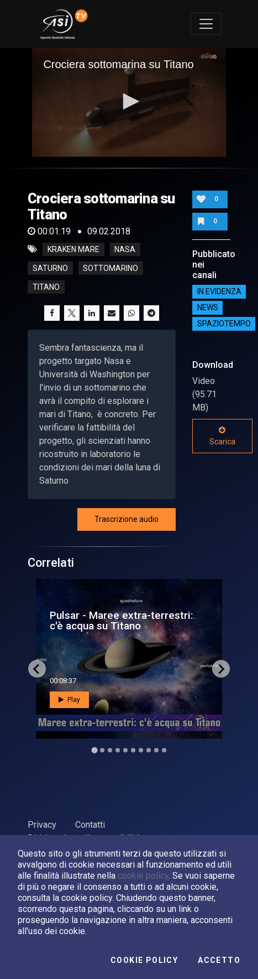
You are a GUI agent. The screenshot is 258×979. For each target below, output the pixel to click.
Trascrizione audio (126, 519)
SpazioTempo (224, 323)
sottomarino (110, 268)
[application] (128, 102)
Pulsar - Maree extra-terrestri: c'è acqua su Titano (121, 620)
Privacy (42, 824)
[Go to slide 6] (133, 750)
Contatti (90, 824)
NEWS (207, 307)
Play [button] (69, 700)
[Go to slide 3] (110, 750)
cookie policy (143, 875)
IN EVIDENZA (219, 291)
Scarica (222, 436)
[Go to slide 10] (164, 750)
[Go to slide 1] (94, 750)
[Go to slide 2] (102, 750)
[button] (129, 101)
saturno (50, 268)
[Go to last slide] (37, 669)
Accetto (219, 960)
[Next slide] (221, 669)
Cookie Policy (144, 960)
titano (46, 287)
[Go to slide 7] (141, 750)
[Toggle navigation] (206, 24)
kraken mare (73, 249)
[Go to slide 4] (117, 750)
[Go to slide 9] (156, 750)
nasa (124, 249)
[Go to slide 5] (125, 750)
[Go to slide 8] (148, 750)
